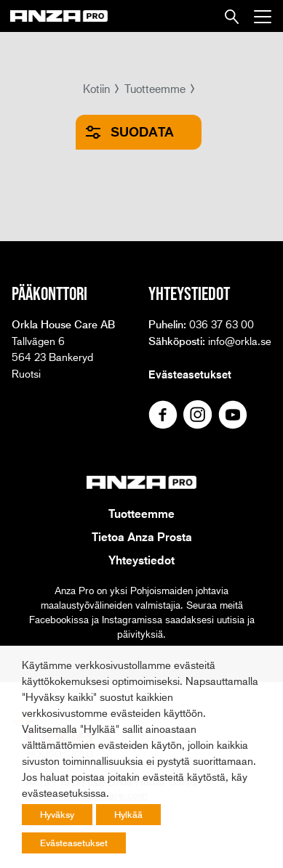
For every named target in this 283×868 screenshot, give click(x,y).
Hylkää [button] (128, 814)
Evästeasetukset (189, 374)
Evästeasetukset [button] (74, 842)
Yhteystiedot (141, 560)
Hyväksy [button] (57, 814)
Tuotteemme (155, 88)
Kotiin (96, 88)
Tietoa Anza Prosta (142, 537)
